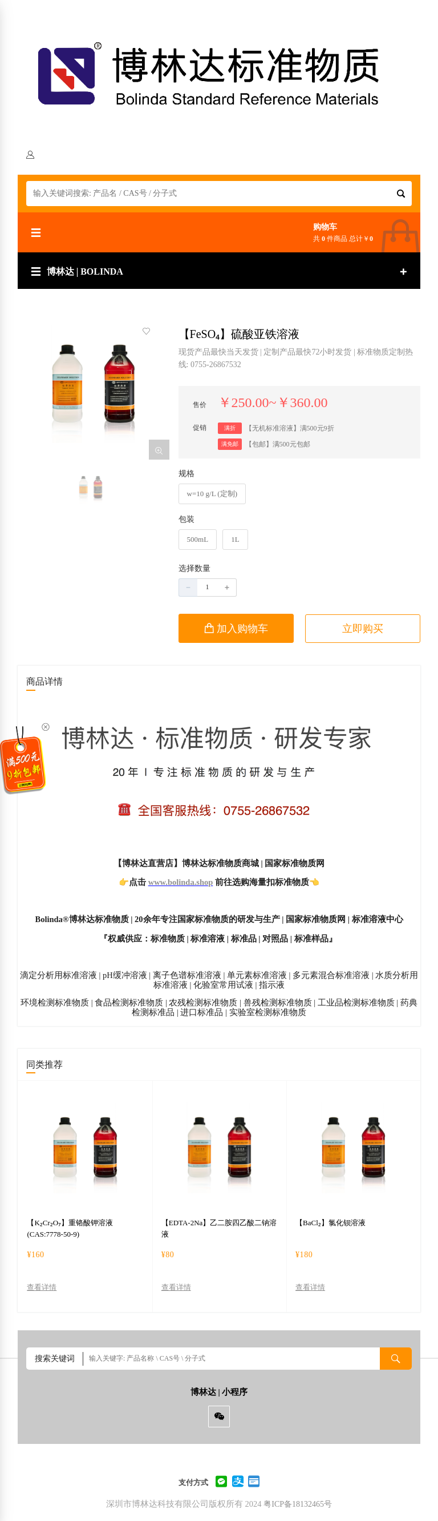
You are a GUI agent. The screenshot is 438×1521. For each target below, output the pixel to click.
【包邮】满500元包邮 (277, 444)
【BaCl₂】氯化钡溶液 (330, 1222)
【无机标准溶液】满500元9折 (289, 428)
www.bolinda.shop (180, 882)
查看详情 (41, 1287)
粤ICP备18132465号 (297, 1504)
